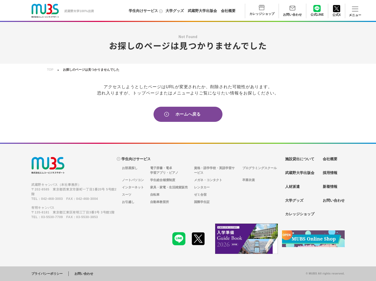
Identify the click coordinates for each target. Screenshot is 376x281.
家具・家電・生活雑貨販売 (169, 187)
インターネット (133, 187)
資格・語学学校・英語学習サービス (214, 170)
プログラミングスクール (259, 168)
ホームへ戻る (182, 114)
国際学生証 (202, 202)
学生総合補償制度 (162, 180)
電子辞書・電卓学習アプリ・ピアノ (164, 170)
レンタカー (202, 187)
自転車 (155, 194)
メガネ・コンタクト (208, 180)
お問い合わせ (83, 274)
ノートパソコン (133, 180)
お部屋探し (130, 168)
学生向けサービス (143, 11)
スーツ (126, 194)
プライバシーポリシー (47, 274)
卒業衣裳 (248, 180)
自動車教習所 (159, 202)
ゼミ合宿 (200, 194)
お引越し (128, 202)
